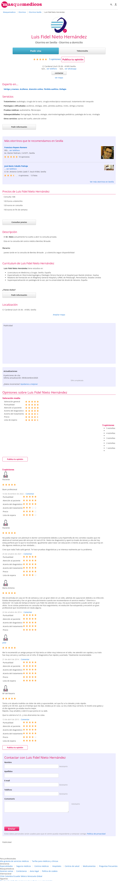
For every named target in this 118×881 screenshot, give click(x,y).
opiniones (55, 59)
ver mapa (59, 77)
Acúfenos (24, 89)
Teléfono (8, 790)
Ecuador (16, 876)
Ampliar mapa (59, 314)
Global (39, 876)
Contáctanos (21, 871)
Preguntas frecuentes (108, 866)
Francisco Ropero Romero (15, 147)
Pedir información (19, 127)
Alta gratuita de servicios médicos (14, 861)
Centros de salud (72, 866)
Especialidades (6, 866)
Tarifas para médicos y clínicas (45, 861)
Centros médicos (41, 866)
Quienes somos (6, 871)
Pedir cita (35, 50)
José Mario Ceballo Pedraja (16, 166)
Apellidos (8, 771)
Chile (2, 876)
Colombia (9, 876)
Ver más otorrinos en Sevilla (102, 182)
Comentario (9, 799)
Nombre (8, 762)
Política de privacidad (96, 834)
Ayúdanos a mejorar (29, 384)
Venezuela (31, 876)
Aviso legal (34, 871)
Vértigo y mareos (11, 89)
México (24, 876)
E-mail (7, 780)
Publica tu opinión (72, 59)
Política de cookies (50, 871)
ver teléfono (52, 68)
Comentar (30, 494)
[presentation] (23, 819)
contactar (59, 73)
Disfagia (62, 89)
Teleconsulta (82, 51)
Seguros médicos (23, 866)
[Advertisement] (59, 344)
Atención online (36, 89)
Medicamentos (89, 866)
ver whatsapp (70, 68)
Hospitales (56, 866)
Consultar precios (19, 222)
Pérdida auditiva (51, 89)
